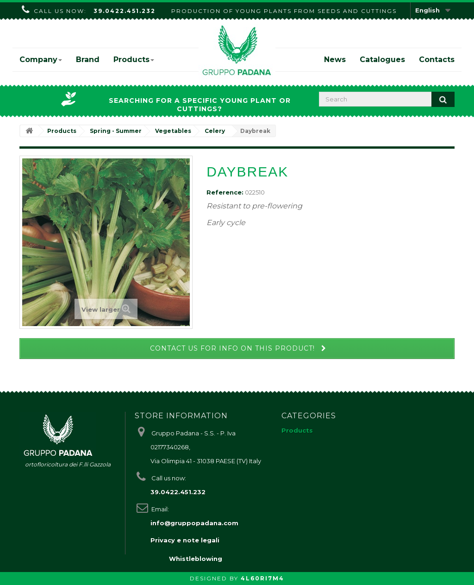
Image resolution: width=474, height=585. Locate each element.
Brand (88, 59)
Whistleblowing (195, 558)
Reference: (224, 192)
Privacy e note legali (184, 540)
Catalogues (382, 59)
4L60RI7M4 (262, 578)
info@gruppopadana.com (194, 523)
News (335, 59)
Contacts (437, 59)
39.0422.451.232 (125, 10)
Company (40, 59)
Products (133, 59)
